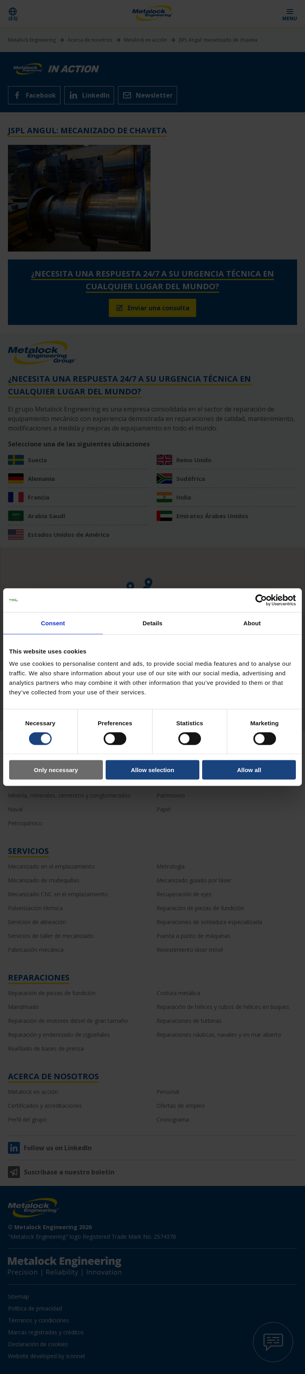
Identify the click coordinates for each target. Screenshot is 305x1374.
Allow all (249, 770)
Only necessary (56, 770)
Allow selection (152, 770)
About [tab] (252, 622)
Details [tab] (152, 622)
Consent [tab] (53, 622)
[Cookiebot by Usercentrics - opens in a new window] (261, 600)
